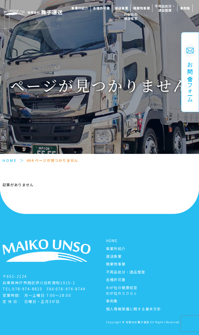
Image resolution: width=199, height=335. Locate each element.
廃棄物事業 (141, 8)
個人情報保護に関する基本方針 (133, 308)
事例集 (185, 8)
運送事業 (121, 8)
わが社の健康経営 (131, 16)
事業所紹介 (79, 8)
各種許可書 (101, 8)
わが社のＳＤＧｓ (122, 293)
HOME (10, 160)
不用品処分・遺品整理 (165, 8)
